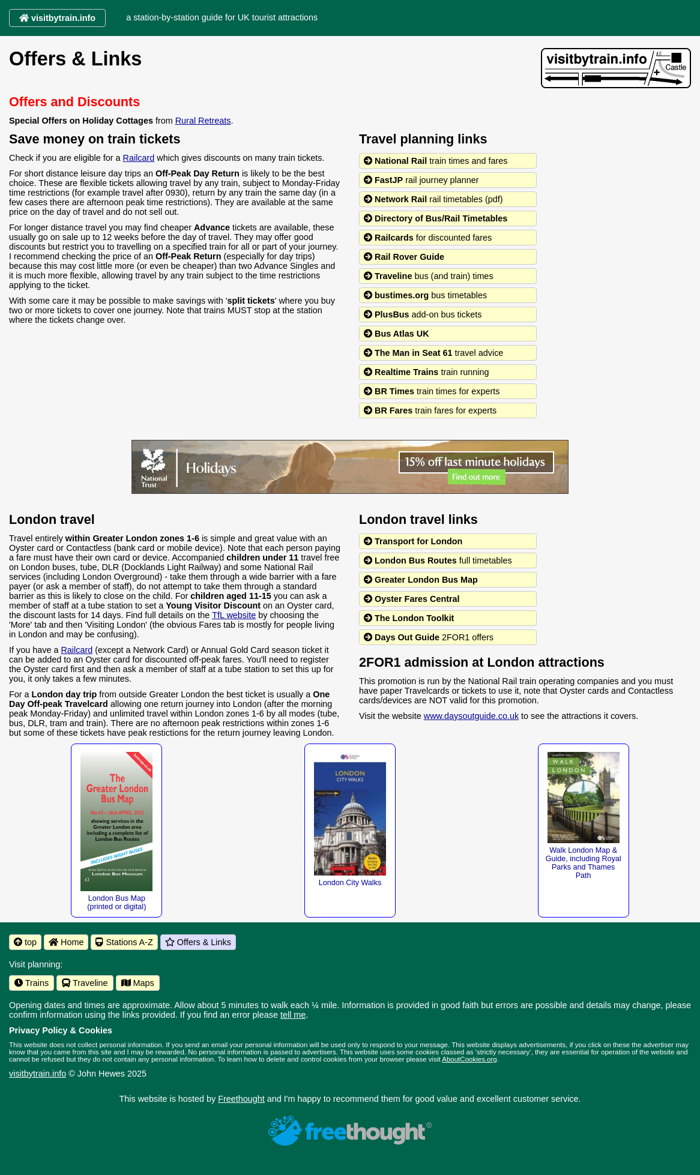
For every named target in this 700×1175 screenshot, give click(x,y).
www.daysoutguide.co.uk (471, 716)
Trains (31, 983)
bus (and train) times (428, 276)
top (25, 942)
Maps (137, 983)
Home (66, 942)
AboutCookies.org (469, 1059)
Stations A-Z (123, 942)
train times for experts (431, 391)
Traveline (84, 983)
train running (426, 372)
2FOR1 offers (428, 637)
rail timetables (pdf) (433, 199)
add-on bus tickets (422, 314)
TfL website (234, 615)
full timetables (438, 560)
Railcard (139, 158)
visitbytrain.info (37, 1073)
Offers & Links (198, 942)
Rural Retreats (203, 120)
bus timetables (425, 295)
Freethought (241, 1099)
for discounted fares (428, 237)
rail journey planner (421, 180)
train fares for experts (430, 410)
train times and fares (436, 161)
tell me (293, 1015)
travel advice (433, 353)
